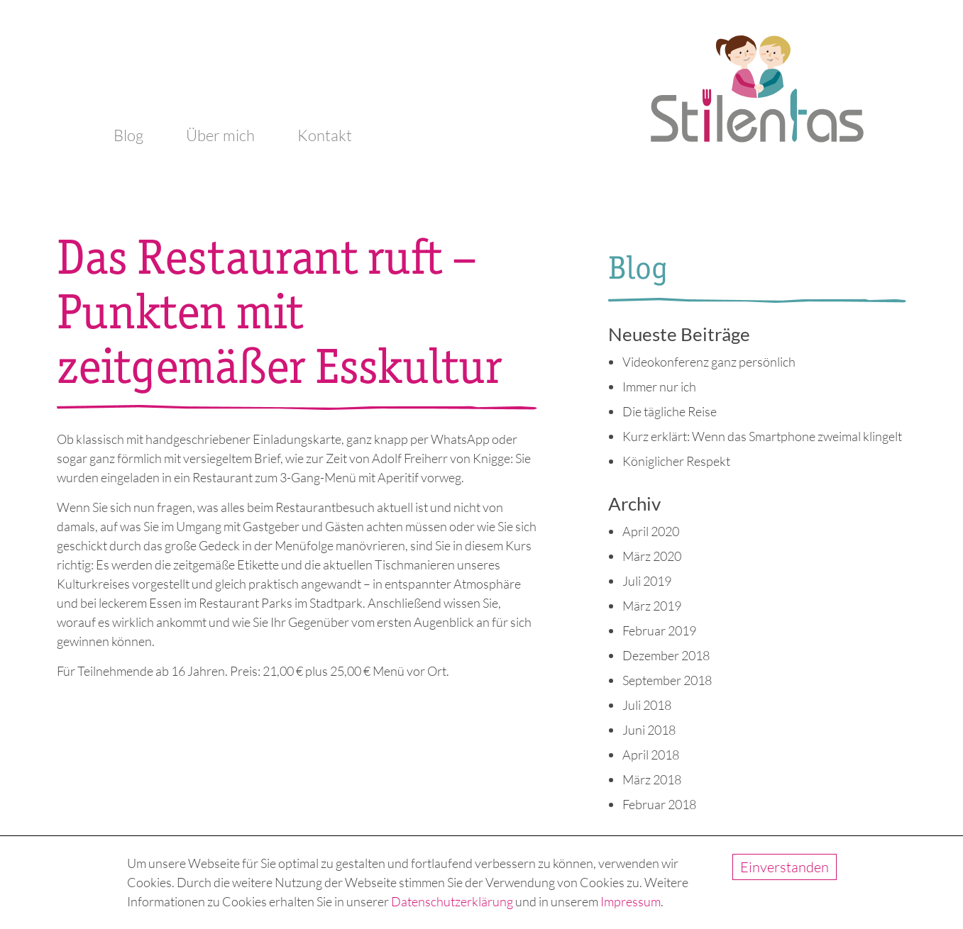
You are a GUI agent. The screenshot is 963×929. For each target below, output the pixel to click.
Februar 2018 (659, 804)
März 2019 (651, 605)
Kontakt (324, 135)
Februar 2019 (659, 630)
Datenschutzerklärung (452, 901)
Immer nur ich (659, 386)
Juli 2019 (646, 581)
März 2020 (651, 556)
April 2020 (650, 531)
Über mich (220, 135)
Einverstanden (784, 867)
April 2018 (650, 754)
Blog (128, 135)
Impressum (630, 901)
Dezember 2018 (666, 655)
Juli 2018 (646, 705)
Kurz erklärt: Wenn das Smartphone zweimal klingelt (762, 436)
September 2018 (667, 680)
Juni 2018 (649, 730)
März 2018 (651, 779)
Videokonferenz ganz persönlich (709, 361)
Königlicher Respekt (676, 461)
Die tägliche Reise (669, 411)
